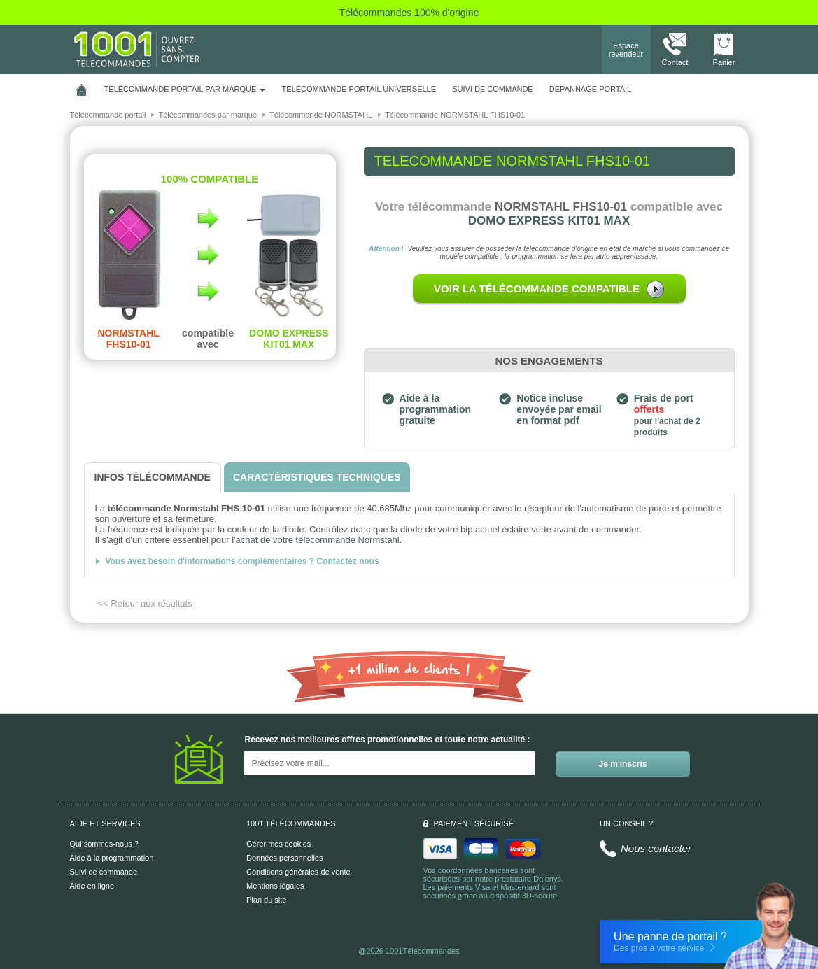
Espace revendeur (626, 49)
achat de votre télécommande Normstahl (318, 540)
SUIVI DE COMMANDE (492, 89)
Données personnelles (284, 858)
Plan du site (266, 900)
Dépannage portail (590, 89)
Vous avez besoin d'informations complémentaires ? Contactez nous (242, 561)
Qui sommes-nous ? (104, 844)
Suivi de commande (104, 872)
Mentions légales (275, 886)
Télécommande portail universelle (359, 89)
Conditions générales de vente (298, 872)
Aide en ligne (92, 886)
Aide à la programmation (112, 858)
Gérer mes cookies (278, 844)
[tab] (152, 477)
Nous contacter (656, 848)
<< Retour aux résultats (145, 603)
